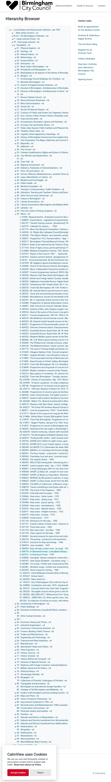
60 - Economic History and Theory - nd (34, 622)
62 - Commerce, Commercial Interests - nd (35, 628)
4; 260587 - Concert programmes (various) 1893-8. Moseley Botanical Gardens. (55, 272)
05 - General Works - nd (27, 60)
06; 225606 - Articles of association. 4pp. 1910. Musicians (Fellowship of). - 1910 (56, 379)
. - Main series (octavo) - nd (26, 33)
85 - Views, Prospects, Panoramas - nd (34, 699)
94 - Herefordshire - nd (27, 726)
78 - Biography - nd (25, 677)
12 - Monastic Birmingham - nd (30, 82)
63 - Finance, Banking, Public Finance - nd (35, 631)
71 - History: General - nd (28, 656)
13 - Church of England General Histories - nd (37, 85)
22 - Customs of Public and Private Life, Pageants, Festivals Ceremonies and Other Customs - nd (60, 113)
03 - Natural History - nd (27, 54)
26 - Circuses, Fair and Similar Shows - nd (35, 125)
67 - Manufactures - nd (27, 643)
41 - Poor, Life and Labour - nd (30, 171)
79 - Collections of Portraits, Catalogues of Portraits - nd (42, 680)
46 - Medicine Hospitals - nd (29, 186)
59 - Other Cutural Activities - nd (31, 616)
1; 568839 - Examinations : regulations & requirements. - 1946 (47, 220)
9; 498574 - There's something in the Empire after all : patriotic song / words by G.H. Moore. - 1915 (63, 487)
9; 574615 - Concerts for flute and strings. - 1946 (41, 542)
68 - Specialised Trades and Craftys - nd (34, 647)
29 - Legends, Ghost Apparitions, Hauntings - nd (38, 134)
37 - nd (20, 159)
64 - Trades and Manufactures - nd (32, 634)
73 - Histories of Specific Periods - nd (33, 662)
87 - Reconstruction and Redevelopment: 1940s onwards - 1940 (45, 705)
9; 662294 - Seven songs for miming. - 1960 (39, 570)
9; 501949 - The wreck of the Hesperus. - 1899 (40, 490)
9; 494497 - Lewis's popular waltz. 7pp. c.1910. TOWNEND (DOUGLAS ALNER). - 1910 (58, 466)
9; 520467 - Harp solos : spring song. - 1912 (39, 499)
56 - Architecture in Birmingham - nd (33, 604)
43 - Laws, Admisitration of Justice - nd (34, 177)
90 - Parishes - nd (24, 714)
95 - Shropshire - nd (25, 729)
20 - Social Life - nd (25, 106)
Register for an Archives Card (85, 51)
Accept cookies (18, 772)
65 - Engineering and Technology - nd (33, 637)
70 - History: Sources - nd (28, 653)
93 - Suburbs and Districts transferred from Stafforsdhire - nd (44, 723)
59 (18, 613)
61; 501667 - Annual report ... (33, 576)
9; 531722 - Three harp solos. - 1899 (36, 527)
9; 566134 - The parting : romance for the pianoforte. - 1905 (46, 539)
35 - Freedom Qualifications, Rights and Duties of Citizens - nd (44, 152)
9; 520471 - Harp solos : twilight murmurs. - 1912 (41, 511)
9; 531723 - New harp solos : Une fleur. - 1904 (40, 530)
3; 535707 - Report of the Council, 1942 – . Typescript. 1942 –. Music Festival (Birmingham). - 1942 (64, 254)
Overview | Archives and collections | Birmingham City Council (87, 69)
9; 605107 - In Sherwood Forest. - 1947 (37, 554)
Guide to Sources (85, 5)
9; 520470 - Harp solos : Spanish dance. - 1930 (40, 508)
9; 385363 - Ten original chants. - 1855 (37, 459)
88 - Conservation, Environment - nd (33, 708)
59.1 (19, 619)
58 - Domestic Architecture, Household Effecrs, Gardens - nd (43, 610)
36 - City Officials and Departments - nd (34, 155)
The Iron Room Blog (87, 44)
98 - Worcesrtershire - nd (28, 739)
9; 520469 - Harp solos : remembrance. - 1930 (40, 505)
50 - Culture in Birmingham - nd (30, 198)
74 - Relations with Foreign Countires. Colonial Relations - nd (44, 665)
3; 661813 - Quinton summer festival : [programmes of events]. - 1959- (51, 257)
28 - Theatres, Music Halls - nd (30, 131)
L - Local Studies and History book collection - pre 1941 (35, 30)
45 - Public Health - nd (26, 183)
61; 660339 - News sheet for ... (33, 579)
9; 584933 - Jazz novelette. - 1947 (35, 545)
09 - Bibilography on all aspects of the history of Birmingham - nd (46, 73)
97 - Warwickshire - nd (26, 736)
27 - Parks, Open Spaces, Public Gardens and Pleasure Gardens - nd (47, 128)
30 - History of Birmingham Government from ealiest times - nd (45, 137)
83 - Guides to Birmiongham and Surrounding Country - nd (42, 693)
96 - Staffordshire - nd (26, 733)
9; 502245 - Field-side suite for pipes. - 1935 (39, 493)
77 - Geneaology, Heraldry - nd (30, 674)
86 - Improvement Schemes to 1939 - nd (35, 702)
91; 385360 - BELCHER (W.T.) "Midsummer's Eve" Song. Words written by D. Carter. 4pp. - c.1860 (62, 594)
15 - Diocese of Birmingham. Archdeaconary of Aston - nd (42, 91)
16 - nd (20, 94)
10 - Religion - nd (24, 76)
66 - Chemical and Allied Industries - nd (34, 640)
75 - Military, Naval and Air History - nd (34, 668)
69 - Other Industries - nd (28, 650)
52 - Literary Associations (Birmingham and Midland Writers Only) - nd (48, 204)
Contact (101, 5)
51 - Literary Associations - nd (30, 201)
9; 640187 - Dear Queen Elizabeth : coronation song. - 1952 (46, 561)
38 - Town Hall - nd (25, 162)
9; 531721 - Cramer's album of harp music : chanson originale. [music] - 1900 (54, 524)
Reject (40, 772)
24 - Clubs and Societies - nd (29, 119)
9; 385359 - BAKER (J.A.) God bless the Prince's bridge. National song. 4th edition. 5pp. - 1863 (61, 450)
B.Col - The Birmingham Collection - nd (31, 36)
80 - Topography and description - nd (33, 683)
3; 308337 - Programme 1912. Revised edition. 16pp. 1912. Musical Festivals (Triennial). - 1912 (62, 238)
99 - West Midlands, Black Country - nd (34, 742)
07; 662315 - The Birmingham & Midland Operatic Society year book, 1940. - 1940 (56, 435)
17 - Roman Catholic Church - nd (31, 97)
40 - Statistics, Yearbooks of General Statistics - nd (39, 168)
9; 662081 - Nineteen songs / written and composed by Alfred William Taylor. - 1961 (57, 567)
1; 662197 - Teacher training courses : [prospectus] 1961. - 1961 (48, 223)
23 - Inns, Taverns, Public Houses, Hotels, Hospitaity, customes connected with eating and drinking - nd (62, 116)
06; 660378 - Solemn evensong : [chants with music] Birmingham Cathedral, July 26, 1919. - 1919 (63, 432)
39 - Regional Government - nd (30, 165)
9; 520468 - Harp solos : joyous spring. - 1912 (40, 502)
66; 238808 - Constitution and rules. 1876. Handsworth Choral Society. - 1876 (54, 585)
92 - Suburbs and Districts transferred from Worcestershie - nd (44, 720)
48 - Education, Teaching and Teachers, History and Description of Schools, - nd (52, 192)
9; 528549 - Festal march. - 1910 (34, 518)
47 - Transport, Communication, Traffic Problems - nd (40, 189)
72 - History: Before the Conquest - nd (33, 659)
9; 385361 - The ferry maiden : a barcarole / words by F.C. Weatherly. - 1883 (53, 453)
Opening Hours (85, 79)
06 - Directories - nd (25, 63)
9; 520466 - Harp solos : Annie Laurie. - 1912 (39, 496)
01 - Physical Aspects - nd (28, 48)
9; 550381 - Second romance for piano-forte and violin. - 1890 (47, 536)
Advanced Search (63, 5)
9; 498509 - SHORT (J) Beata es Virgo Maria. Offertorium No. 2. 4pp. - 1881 (53, 475)
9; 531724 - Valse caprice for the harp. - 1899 (40, 533)
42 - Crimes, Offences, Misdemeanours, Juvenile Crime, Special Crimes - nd (50, 174)
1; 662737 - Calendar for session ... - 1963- (38, 226)
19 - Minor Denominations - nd (30, 103)
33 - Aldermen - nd (25, 146)
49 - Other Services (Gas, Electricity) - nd (35, 195)
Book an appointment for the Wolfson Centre (89, 28)
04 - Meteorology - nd (26, 57)
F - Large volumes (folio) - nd (26, 39)
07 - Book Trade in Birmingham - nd (32, 66)
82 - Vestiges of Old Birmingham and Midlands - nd (39, 689)
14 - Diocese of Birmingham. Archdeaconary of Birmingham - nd (45, 88)
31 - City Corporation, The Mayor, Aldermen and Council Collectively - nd (49, 140)
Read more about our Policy (27, 764)
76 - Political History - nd (28, 671)
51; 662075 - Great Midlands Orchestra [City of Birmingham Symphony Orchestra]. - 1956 (59, 573)
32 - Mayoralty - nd (25, 143)
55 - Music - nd (23, 214)
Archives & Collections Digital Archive (89, 37)
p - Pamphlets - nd (22, 45)
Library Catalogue (86, 58)
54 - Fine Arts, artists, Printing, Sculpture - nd (36, 211)
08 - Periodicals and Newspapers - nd (33, 69)
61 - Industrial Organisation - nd (31, 625)
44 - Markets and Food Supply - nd (32, 180)
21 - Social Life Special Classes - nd (32, 109)
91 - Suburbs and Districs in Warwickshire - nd (37, 717)
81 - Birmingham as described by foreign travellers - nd (41, 686)
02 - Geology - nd (24, 51)
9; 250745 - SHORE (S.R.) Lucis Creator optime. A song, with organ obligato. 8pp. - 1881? (59, 444)
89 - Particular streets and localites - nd (34, 711)
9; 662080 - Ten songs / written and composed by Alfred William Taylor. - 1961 (54, 564)
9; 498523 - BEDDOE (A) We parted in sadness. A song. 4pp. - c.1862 (50, 478)
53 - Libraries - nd (24, 208)
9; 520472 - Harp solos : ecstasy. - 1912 (37, 515)
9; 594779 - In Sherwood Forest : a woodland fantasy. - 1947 (46, 551)
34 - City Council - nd (26, 149)
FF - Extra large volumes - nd (26, 42)
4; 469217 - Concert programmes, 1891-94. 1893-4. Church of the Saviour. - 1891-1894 (58, 315)
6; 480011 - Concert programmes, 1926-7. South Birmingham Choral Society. (54, 410)
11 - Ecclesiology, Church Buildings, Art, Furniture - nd (40, 79)
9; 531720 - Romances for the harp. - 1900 (38, 521)
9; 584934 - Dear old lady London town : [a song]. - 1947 (44, 548)
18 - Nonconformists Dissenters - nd (33, 100)
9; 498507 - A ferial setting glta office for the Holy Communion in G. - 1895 (53, 469)
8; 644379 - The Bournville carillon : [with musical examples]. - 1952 (50, 438)
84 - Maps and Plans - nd (28, 696)
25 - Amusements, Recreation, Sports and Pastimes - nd (42, 122)
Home (48, 5)
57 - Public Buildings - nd (28, 607)
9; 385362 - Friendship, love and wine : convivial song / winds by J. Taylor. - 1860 (55, 456)
